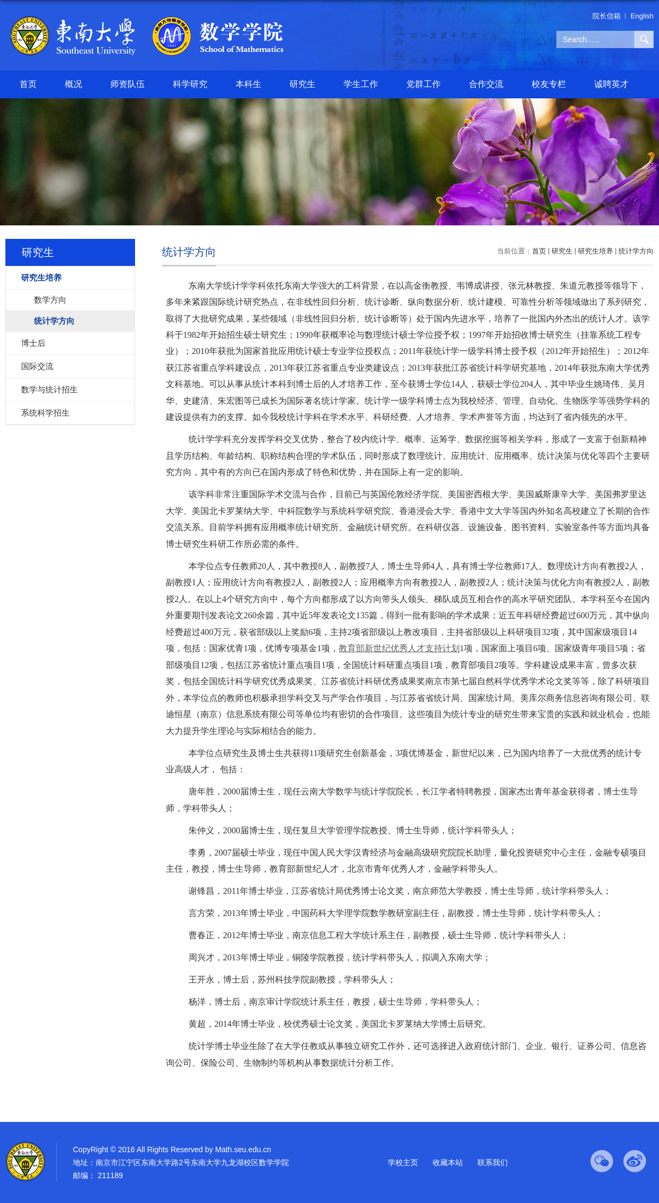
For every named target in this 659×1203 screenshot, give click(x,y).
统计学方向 (636, 251)
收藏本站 (448, 1162)
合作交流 (486, 84)
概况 (73, 84)
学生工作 (361, 84)
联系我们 (493, 1162)
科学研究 (190, 84)
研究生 (302, 84)
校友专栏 (549, 84)
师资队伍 (127, 84)
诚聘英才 (611, 84)
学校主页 (403, 1162)
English (642, 16)
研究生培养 (595, 251)
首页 (28, 84)
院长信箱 (607, 16)
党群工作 (423, 84)
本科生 (248, 84)
